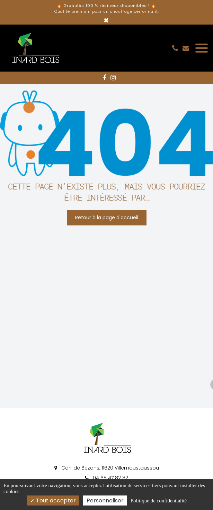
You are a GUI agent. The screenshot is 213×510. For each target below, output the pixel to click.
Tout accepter (53, 500)
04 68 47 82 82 (106, 477)
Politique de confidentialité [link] (159, 500)
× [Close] (106, 20)
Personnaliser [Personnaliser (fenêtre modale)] (105, 500)
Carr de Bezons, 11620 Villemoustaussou (106, 467)
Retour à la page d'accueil (106, 217)
